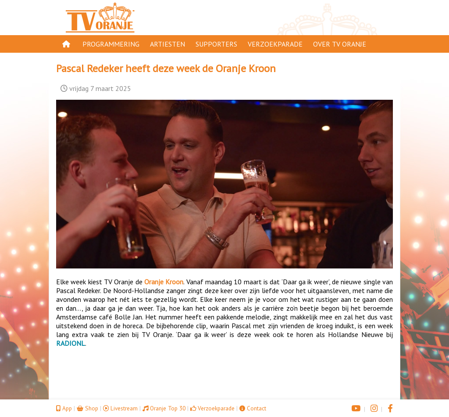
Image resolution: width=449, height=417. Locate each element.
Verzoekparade (275, 44)
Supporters (216, 44)
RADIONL (70, 343)
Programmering (110, 44)
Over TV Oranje (339, 44)
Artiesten (167, 44)
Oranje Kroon (163, 281)
